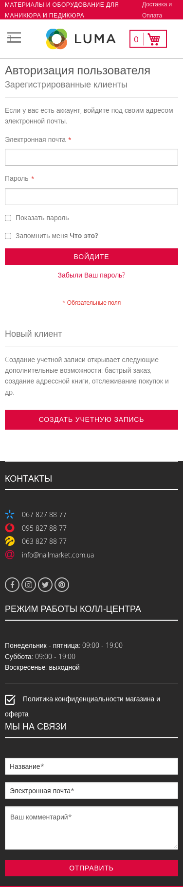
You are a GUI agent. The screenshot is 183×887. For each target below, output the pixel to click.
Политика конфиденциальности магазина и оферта (82, 706)
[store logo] (91, 39)
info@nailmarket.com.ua (58, 554)
